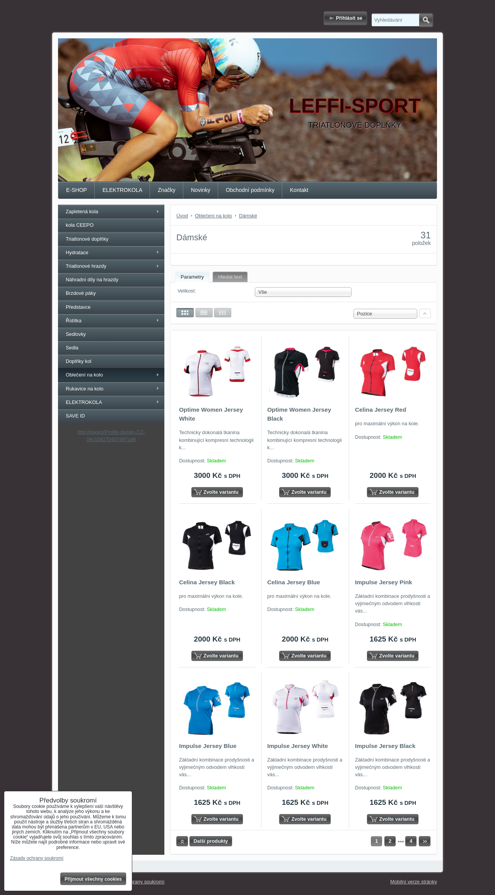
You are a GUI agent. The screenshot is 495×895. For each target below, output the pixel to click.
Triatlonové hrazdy (86, 266)
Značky (166, 190)
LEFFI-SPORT (355, 105)
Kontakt (299, 190)
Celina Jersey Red (380, 409)
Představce (78, 307)
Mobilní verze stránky (413, 882)
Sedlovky (76, 334)
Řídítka (74, 320)
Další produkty (211, 841)
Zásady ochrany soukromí (136, 882)
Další (424, 841)
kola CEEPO (80, 225)
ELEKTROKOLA (122, 190)
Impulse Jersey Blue (208, 746)
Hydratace (77, 252)
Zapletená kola (82, 211)
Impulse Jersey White (297, 746)
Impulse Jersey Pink (383, 582)
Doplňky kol (78, 361)
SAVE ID (75, 416)
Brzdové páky (81, 293)
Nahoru (182, 841)
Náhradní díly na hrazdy (92, 279)
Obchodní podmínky (250, 190)
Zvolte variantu (221, 492)
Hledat (426, 20)
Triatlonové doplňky (87, 239)
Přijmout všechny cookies (93, 879)
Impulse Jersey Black (385, 746)
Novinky (200, 190)
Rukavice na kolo (84, 389)
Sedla (72, 348)
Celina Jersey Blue (293, 582)
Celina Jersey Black (207, 582)
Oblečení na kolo (84, 375)
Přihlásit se (349, 18)
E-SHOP (76, 190)
